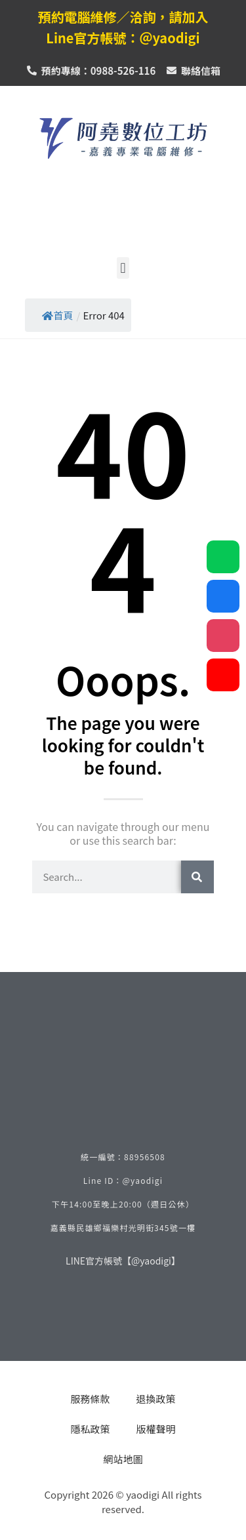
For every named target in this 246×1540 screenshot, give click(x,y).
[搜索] (197, 877)
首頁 (57, 315)
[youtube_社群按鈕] (223, 675)
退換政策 (156, 1399)
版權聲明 (156, 1429)
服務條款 (90, 1399)
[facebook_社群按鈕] (223, 596)
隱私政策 (90, 1429)
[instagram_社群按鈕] (223, 635)
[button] (123, 268)
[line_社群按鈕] (223, 556)
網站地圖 (122, 1459)
